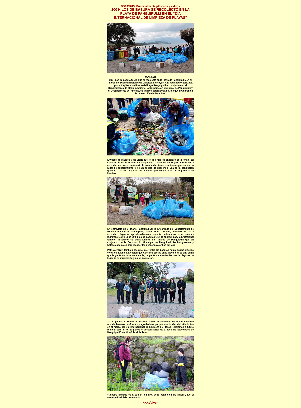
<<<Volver (150, 402)
